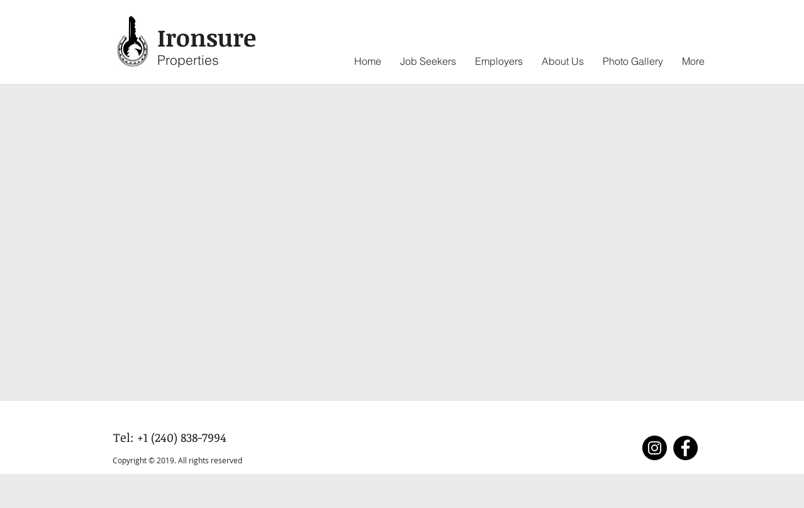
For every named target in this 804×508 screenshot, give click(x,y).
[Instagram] (654, 448)
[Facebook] (685, 448)
